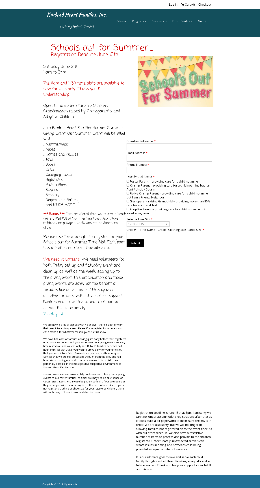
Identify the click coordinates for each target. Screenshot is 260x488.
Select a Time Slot (140, 219)
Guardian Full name (141, 141)
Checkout (204, 5)
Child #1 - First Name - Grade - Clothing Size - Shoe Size (165, 230)
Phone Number (138, 165)
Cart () (188, 5)
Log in (173, 5)
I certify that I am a (141, 176)
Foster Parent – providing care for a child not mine (164, 181)
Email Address (137, 153)
